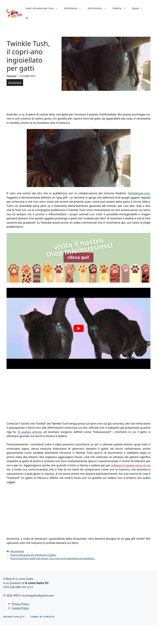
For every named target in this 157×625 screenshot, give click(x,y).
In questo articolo (30, 432)
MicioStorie (74, 8)
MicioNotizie (98, 8)
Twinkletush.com (139, 193)
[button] (26, 18)
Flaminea (11, 75)
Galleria (120, 8)
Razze (139, 8)
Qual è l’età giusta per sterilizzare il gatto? (33, 554)
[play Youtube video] (78, 328)
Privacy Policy (20, 604)
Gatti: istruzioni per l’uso (43, 8)
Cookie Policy (20, 608)
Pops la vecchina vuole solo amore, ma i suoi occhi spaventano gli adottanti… (52, 558)
